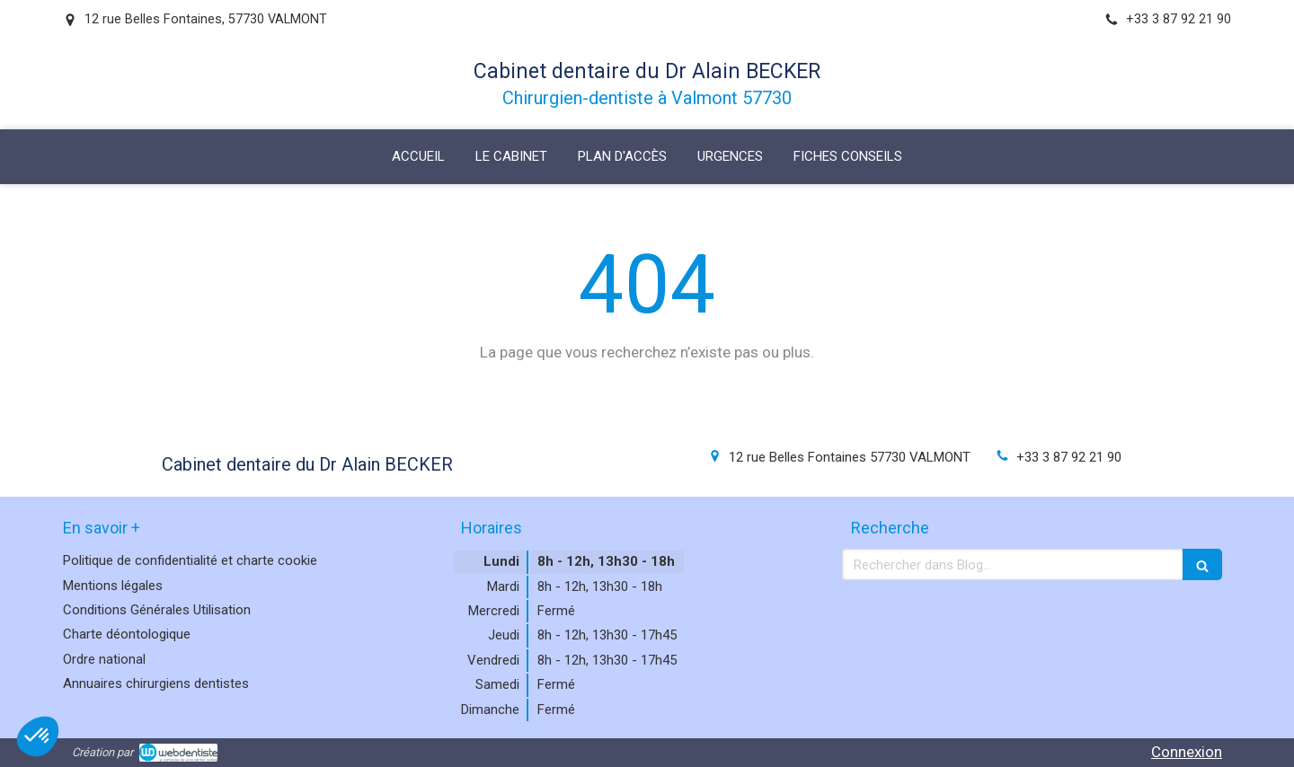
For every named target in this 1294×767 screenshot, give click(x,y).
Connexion (1186, 752)
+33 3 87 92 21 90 (1068, 457)
